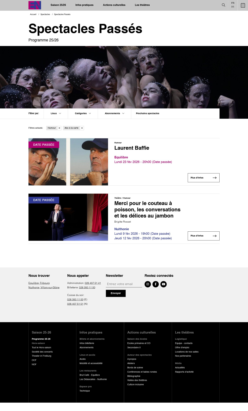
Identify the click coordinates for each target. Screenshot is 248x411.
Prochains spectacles (147, 113)
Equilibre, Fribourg (39, 291)
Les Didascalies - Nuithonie (93, 387)
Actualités (180, 376)
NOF (34, 373)
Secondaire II (134, 356)
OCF (34, 368)
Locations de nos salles (186, 360)
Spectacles (45, 14)
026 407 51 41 (93, 291)
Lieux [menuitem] (56, 113)
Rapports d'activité (184, 380)
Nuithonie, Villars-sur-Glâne (43, 296)
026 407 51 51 (75, 312)
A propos (131, 367)
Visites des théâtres (137, 389)
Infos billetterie (87, 351)
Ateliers (131, 372)
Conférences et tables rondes (142, 380)
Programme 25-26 (41, 347)
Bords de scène (135, 376)
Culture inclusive (135, 393)
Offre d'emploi (182, 356)
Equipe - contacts (183, 351)
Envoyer (116, 301)
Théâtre (117, 198)
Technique (85, 399)
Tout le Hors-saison (41, 356)
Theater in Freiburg (41, 364)
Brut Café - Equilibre (90, 383)
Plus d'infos (196, 178)
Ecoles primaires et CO (138, 351)
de (232, 7)
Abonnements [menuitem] (114, 113)
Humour (54, 128)
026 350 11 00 (87, 296)
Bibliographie (133, 384)
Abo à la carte (74, 128)
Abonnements (86, 356)
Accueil (33, 14)
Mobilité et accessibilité (91, 372)
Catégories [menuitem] (83, 113)
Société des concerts (42, 360)
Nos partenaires (183, 364)
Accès (83, 367)
